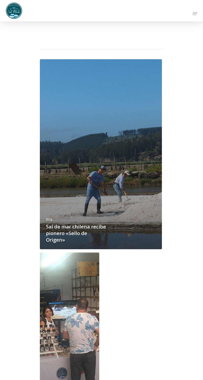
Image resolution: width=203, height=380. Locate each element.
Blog (49, 219)
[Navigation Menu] (195, 14)
